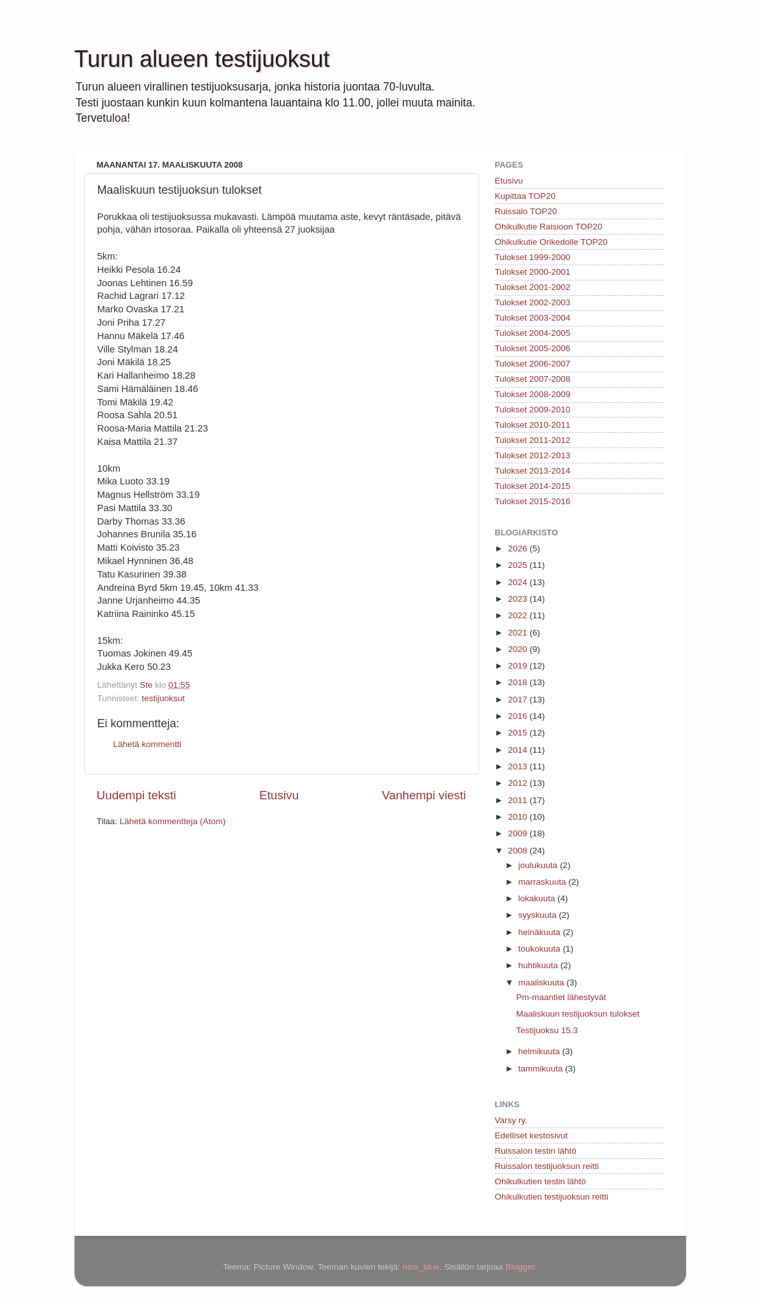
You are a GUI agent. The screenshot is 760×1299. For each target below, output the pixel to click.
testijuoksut (163, 698)
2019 (518, 666)
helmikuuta (541, 1051)
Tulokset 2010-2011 (533, 425)
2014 (518, 750)
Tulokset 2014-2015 (533, 486)
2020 (518, 649)
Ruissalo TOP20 (526, 211)
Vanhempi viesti (424, 795)
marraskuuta (544, 882)
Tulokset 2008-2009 (533, 394)
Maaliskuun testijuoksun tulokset (578, 1014)
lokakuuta (538, 898)
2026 (518, 548)
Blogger (519, 1267)
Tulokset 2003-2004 (533, 318)
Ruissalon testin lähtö (536, 1151)
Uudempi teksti (136, 795)
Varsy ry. (511, 1120)
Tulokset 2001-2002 (533, 287)
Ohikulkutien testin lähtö (540, 1181)
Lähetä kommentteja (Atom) (173, 821)
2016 (518, 716)
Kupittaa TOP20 (525, 196)
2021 (518, 632)
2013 (518, 766)
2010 (518, 817)
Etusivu (279, 795)
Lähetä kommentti (147, 744)
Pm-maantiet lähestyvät (561, 997)
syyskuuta (539, 915)
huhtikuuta (540, 965)
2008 (518, 850)
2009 (518, 833)
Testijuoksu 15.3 (547, 1030)
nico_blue (421, 1267)
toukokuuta (541, 949)
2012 (518, 783)
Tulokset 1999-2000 (533, 257)
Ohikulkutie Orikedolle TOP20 (551, 242)
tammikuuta (542, 1068)
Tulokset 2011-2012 (533, 440)
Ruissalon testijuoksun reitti (547, 1166)
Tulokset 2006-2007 (533, 363)
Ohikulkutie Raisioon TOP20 (549, 226)
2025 (518, 565)
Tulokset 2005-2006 (533, 348)
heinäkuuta (541, 932)
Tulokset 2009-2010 (533, 409)
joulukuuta (539, 865)
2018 (518, 682)
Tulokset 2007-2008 (533, 379)
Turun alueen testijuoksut (202, 59)
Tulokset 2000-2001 (533, 272)
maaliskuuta (543, 982)
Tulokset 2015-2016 (533, 501)
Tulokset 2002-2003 (533, 302)
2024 (518, 582)
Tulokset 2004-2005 (533, 333)
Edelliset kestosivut (531, 1135)
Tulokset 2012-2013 (533, 455)
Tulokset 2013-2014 (533, 470)
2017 (518, 699)
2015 (518, 732)
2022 (518, 615)
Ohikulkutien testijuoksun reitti (552, 1196)
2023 (518, 599)
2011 (518, 800)
